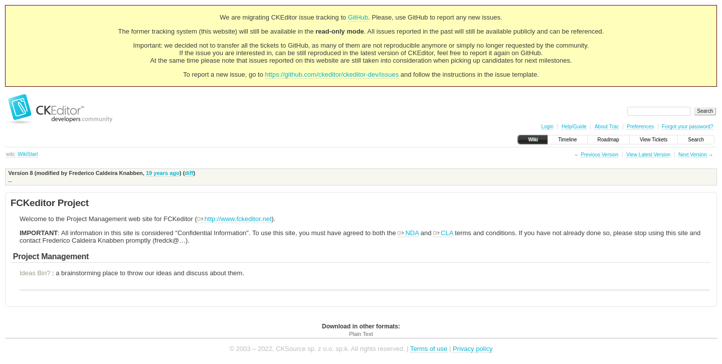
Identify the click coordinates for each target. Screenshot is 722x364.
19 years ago (162, 173)
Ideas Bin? (35, 273)
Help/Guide (574, 126)
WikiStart (28, 154)
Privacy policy (472, 348)
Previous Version (599, 154)
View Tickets (653, 139)
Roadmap (608, 139)
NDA (408, 233)
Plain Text (361, 334)
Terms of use (428, 348)
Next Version (692, 154)
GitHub (358, 17)
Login (547, 126)
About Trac (607, 126)
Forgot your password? (687, 126)
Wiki (532, 139)
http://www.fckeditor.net (234, 219)
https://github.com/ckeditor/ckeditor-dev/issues (332, 74)
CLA (443, 233)
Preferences (640, 126)
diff (189, 173)
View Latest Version (648, 154)
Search (696, 139)
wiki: (11, 154)
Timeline (567, 139)
